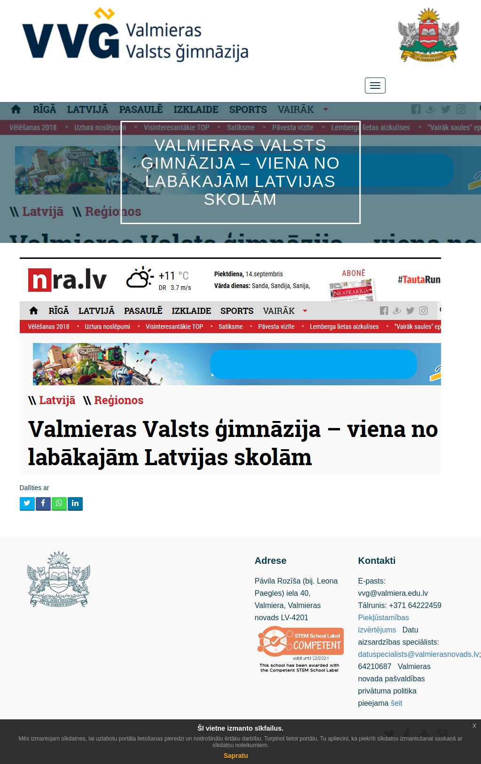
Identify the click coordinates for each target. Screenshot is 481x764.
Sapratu (235, 755)
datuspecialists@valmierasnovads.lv (418, 654)
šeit (396, 703)
